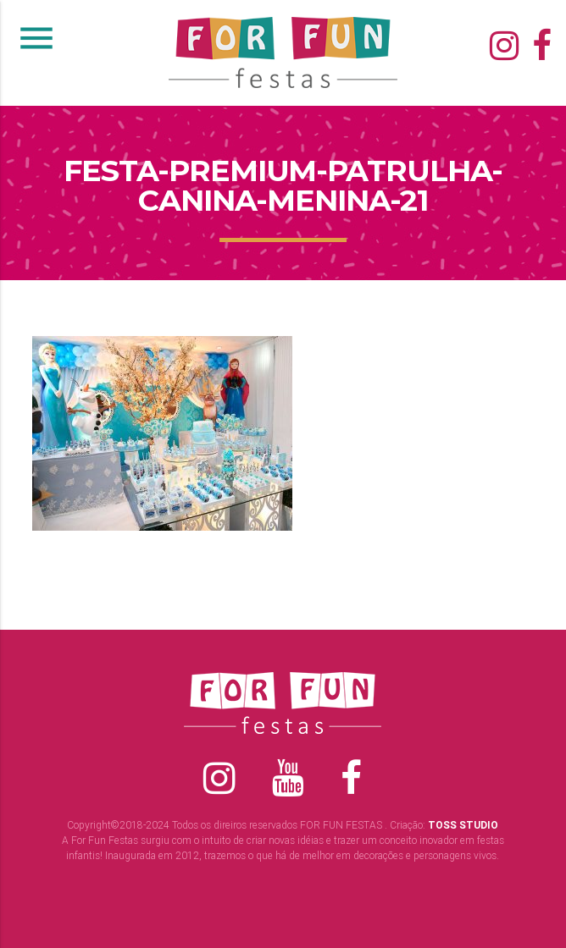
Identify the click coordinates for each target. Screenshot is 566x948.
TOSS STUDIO (463, 824)
